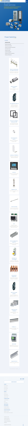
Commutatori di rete (7, 48)
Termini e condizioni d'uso (7, 419)
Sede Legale (5, 422)
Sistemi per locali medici (8, 45)
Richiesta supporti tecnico (7, 408)
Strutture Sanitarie (6, 394)
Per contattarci (6, 405)
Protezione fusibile (7, 50)
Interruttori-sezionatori (8, 44)
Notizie (5, 401)
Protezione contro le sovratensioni (9, 53)
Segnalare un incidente (6, 411)
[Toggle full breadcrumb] (5, 3)
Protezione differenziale (8, 54)
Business (5, 391)
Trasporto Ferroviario (6, 395)
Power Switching (7, 42)
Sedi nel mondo (6, 404)
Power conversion (6, 385)
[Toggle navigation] (27, 1)
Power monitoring (6, 388)
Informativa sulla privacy (6, 418)
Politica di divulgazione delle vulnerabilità (8, 412)
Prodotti (5, 384)
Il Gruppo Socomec (6, 398)
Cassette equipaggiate (8, 51)
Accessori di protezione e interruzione (10, 47)
